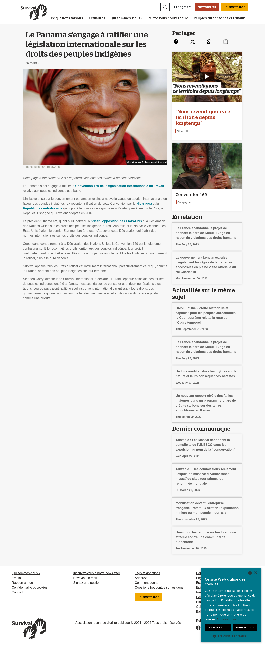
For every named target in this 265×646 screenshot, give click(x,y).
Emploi (17, 578)
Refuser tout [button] (245, 627)
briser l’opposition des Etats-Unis (116, 221)
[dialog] (231, 605)
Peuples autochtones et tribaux (219, 18)
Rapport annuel (23, 582)
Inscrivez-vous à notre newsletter (96, 573)
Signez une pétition (86, 582)
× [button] (255, 572)
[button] (165, 7)
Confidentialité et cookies (30, 587)
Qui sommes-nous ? (126, 18)
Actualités (96, 18)
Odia (199, 606)
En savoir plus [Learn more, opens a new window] (227, 619)
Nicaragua (144, 203)
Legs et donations (147, 573)
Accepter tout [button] (218, 627)
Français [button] (181, 7)
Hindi (199, 602)
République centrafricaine (43, 208)
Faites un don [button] (234, 7)
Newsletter (206, 7)
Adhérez (141, 578)
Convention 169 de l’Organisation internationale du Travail (119, 186)
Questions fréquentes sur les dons (159, 587)
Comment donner (147, 582)
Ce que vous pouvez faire (168, 18)
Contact (17, 592)
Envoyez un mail (85, 578)
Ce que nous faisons (67, 18)
